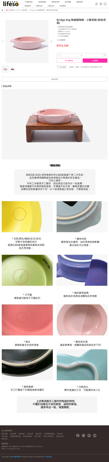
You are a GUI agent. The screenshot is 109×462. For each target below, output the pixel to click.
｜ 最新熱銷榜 (41, 2)
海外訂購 (38, 436)
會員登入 (60, 434)
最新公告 (5, 439)
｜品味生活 (50, 6)
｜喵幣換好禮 (54, 2)
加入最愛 (62, 67)
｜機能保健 (79, 2)
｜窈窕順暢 (67, 2)
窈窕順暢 (13, 434)
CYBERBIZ (48, 457)
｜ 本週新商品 (28, 2)
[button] (51, 41)
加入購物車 (69, 60)
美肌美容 (22, 434)
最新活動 (5, 434)
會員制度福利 (27, 436)
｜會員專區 (62, 6)
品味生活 (30, 434)
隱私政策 (39, 434)
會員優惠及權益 (49, 434)
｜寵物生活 (38, 6)
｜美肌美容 (27, 6)
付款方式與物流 (48, 436)
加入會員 (5, 436)
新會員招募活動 (15, 436)
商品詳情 (54, 79)
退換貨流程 (60, 436)
